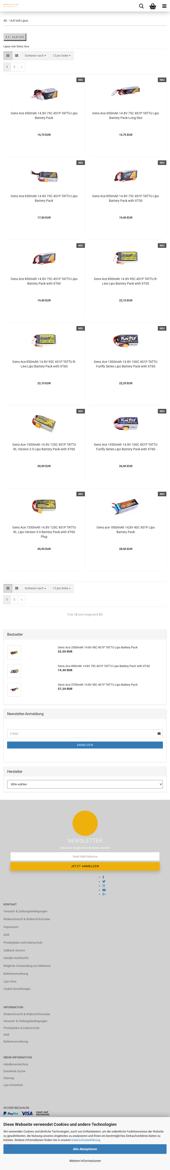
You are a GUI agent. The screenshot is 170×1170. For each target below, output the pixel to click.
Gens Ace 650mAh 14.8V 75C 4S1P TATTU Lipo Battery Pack (44, 198)
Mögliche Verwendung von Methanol (26, 966)
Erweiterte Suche (14, 1071)
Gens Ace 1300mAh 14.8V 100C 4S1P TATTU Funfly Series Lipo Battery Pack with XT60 (125, 364)
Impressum (10, 927)
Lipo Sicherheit (13, 1085)
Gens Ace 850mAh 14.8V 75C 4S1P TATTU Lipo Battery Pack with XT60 (44, 281)
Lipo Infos (10, 981)
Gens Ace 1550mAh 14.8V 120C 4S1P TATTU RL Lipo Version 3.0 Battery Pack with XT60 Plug (44, 532)
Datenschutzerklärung (85, 1140)
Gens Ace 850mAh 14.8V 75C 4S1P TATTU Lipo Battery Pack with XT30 (125, 198)
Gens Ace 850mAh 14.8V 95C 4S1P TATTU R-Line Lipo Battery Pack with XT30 (125, 281)
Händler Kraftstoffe (16, 958)
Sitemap (8, 1078)
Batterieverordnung (15, 973)
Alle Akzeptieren (85, 1149)
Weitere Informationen (85, 1161)
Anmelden (85, 745)
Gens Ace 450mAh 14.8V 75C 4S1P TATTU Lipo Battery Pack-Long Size (125, 115)
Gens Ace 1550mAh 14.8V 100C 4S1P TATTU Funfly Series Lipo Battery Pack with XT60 (125, 447)
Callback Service (14, 950)
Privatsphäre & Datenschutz (21, 1028)
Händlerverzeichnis (15, 1064)
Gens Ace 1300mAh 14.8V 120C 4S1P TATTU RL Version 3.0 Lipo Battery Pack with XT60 (44, 447)
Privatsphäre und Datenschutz (22, 942)
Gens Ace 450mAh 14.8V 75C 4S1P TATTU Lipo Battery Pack (44, 115)
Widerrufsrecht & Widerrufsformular (26, 919)
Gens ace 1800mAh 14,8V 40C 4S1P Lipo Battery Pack (126, 530)
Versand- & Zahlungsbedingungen (25, 911)
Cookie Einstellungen (17, 989)
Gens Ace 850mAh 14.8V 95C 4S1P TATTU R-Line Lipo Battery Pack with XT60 (44, 364)
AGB (6, 934)
